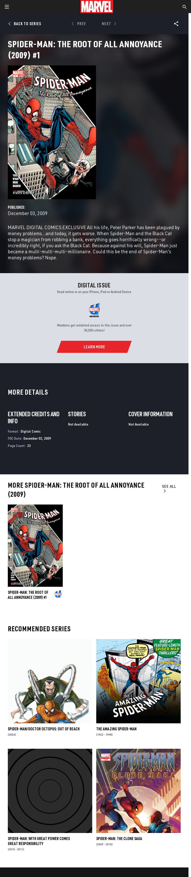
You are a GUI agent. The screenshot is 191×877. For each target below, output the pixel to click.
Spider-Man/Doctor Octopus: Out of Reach (44, 728)
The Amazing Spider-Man (116, 728)
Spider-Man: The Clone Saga (119, 838)
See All (169, 488)
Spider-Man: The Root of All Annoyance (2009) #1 (28, 595)
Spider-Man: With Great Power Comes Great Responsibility (39, 841)
